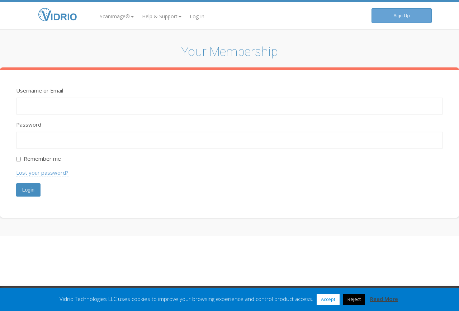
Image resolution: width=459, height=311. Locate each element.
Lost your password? (42, 172)
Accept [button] (328, 299)
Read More (384, 298)
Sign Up (401, 15)
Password (28, 124)
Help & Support (161, 16)
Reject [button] (354, 299)
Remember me (42, 158)
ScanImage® (117, 16)
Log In (197, 16)
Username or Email (39, 90)
